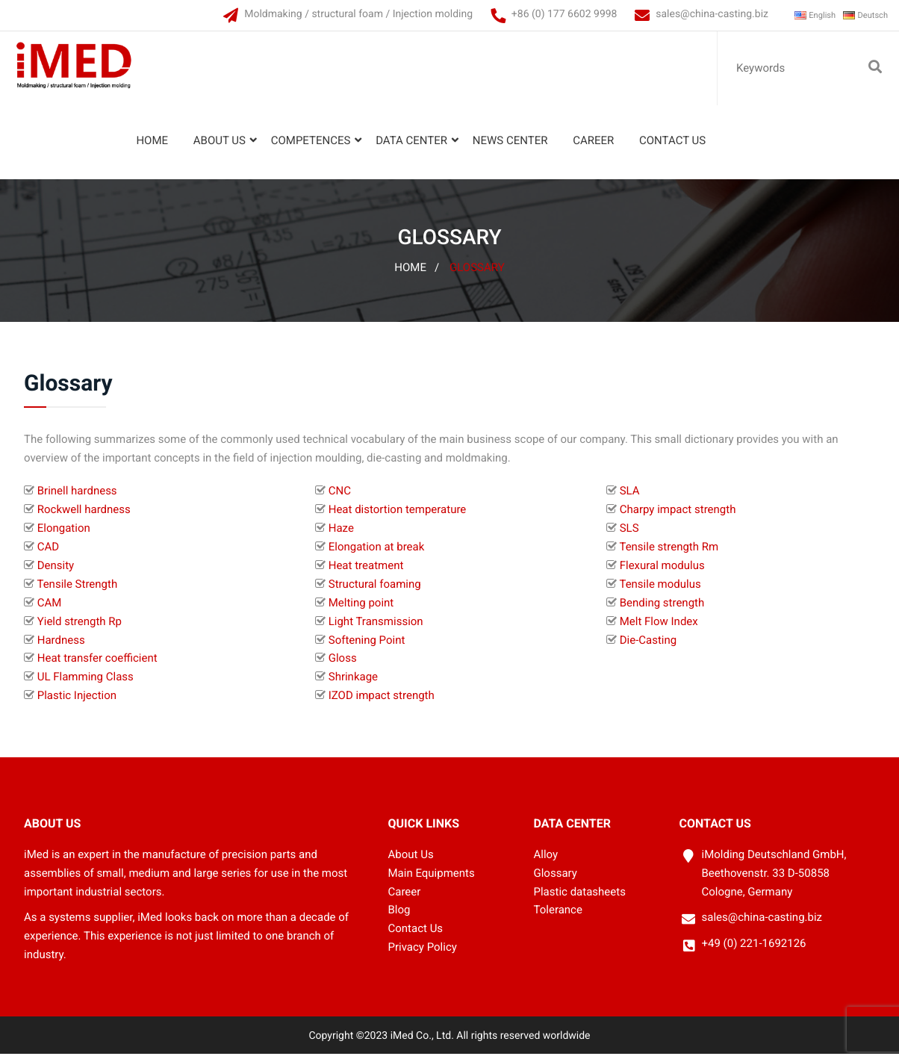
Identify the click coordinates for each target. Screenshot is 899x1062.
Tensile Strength (77, 592)
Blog (399, 918)
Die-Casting (648, 647)
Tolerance (558, 918)
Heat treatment (366, 573)
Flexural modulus (662, 573)
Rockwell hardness (84, 517)
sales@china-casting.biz (690, 14)
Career (589, 148)
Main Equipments (431, 880)
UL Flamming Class (85, 685)
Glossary (477, 275)
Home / (416, 275)
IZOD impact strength (382, 703)
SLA (630, 499)
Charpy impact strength (678, 517)
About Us (216, 148)
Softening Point (367, 647)
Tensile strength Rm (668, 555)
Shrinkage (353, 685)
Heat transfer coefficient (97, 666)
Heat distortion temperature (398, 517)
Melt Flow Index (659, 629)
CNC (340, 499)
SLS (629, 536)
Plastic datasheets (580, 899)
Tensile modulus (659, 592)
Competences (306, 148)
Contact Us (668, 148)
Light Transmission (376, 629)
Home (148, 148)
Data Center (408, 148)
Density (55, 573)
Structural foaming (375, 592)
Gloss (343, 666)
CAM (49, 611)
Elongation (63, 536)
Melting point (361, 611)
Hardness (61, 647)
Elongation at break (377, 555)
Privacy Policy (422, 955)
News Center (506, 148)
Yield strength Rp (79, 629)
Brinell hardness (77, 499)
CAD (48, 555)
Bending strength (662, 611)
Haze (341, 536)
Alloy (546, 862)
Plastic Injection (76, 703)
